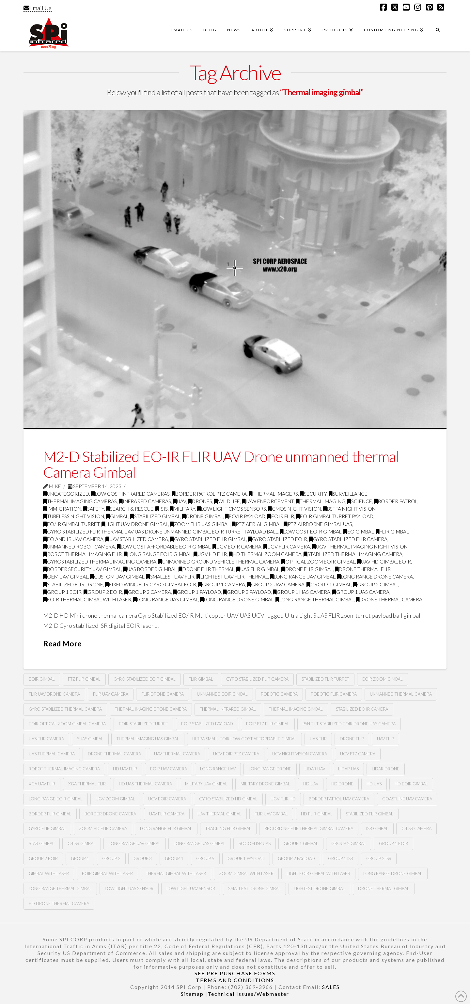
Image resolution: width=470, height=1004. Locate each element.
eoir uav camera (168, 768)
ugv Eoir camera (236, 546)
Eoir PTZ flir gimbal (268, 723)
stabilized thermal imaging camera (353, 554)
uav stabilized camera (136, 539)
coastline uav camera (407, 798)
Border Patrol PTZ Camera (209, 494)
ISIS (161, 509)
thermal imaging (320, 501)
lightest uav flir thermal (232, 576)
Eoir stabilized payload (207, 723)
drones (200, 501)
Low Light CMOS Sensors (231, 509)
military (182, 509)
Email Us (38, 7)
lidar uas (348, 768)
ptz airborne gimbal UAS (318, 524)
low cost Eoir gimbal (310, 531)
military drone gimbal (265, 783)
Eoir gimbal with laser (107, 873)
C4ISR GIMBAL (82, 843)
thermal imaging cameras (80, 501)
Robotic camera (279, 694)
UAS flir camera (46, 738)
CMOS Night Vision (294, 509)
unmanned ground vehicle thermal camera (218, 561)
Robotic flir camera (334, 694)
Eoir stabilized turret (143, 723)
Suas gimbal (90, 738)
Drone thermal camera (114, 753)
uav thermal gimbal (219, 813)
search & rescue (129, 509)
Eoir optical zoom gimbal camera (67, 723)
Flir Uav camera (110, 694)
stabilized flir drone (73, 584)
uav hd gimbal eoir (384, 561)
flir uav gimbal (271, 813)
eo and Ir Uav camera (73, 539)
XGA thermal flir (87, 783)
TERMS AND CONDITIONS (235, 980)
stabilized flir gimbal (369, 813)
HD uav (310, 783)
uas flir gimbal (257, 569)
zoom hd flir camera (103, 828)
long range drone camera (375, 576)
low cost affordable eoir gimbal (164, 546)
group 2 (111, 858)
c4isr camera (416, 828)
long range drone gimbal (237, 599)
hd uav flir (125, 768)
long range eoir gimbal (158, 554)
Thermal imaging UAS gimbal (148, 738)
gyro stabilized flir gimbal (208, 539)
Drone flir (352, 738)
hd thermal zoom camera (265, 554)
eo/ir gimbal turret (71, 524)
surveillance (348, 494)
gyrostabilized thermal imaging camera (99, 561)
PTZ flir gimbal (84, 679)
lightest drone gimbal (319, 888)
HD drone (342, 783)
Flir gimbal (201, 679)
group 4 (174, 858)
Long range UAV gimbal (135, 843)
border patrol (395, 501)
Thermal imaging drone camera (151, 709)
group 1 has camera (301, 592)
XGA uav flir (42, 783)
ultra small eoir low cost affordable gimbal (244, 738)
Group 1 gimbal (301, 843)
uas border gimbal (150, 569)
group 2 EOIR (43, 858)
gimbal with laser (49, 873)
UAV (179, 501)
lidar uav (315, 768)
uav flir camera (166, 813)
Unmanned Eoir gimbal (222, 694)
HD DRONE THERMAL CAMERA (59, 903)
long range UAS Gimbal (200, 843)
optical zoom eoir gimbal (318, 561)
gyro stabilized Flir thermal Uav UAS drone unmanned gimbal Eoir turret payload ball (160, 531)
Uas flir (318, 738)
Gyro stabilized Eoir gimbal (145, 679)
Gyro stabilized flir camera (257, 679)
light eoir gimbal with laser (318, 873)
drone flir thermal (206, 569)
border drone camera (110, 813)
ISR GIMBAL (377, 828)
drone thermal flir (363, 569)
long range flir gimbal (166, 828)
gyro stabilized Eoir (277, 539)
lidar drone (386, 768)
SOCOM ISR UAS (255, 843)
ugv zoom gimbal (115, 798)
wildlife (227, 501)
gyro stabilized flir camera (348, 539)
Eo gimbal (358, 531)
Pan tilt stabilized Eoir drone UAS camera (349, 723)
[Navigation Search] (437, 33)
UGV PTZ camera (357, 753)
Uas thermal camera (52, 753)
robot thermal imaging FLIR (82, 554)
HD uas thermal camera (145, 783)
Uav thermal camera (177, 753)
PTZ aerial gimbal (257, 524)
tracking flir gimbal (228, 828)
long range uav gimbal (302, 576)
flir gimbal (392, 531)
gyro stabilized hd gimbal (228, 798)
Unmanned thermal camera (401, 694)
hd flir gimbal (317, 813)
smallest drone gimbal (254, 888)
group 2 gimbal (375, 584)
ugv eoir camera (167, 798)
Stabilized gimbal (155, 516)
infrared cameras (145, 501)
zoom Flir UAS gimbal (200, 524)
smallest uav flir (170, 576)
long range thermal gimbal (314, 599)
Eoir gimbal (42, 679)
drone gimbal (202, 516)
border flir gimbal (50, 813)
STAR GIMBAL (42, 843)
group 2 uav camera (276, 584)
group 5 (205, 858)
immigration (62, 509)
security (313, 494)
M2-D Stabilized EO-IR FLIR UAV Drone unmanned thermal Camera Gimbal (221, 464)
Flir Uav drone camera (54, 694)
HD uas (374, 783)
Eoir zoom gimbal (382, 679)
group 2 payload (247, 592)
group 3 (142, 858)
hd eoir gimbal (411, 783)
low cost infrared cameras (130, 494)
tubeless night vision (73, 516)
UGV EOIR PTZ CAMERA (236, 753)
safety (93, 509)
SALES (331, 987)
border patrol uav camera (339, 798)
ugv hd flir (210, 554)
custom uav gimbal (117, 576)
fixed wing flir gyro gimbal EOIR (150, 584)
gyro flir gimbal (47, 828)
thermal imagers (273, 494)
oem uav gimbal (65, 576)
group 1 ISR (340, 858)
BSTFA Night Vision (349, 509)
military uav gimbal (206, 783)
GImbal (117, 516)
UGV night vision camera (299, 753)
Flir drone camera (162, 694)
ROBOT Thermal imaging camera (64, 768)
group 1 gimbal (328, 584)
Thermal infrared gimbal (228, 709)
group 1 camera (221, 584)
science (359, 501)
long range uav (218, 768)
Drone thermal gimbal (383, 888)
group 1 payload (197, 592)
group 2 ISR (378, 858)
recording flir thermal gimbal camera (308, 828)
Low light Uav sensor (190, 888)
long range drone (270, 768)
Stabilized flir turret (325, 679)
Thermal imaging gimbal (296, 709)
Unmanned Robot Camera (79, 546)
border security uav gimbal (82, 569)
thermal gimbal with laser (176, 873)
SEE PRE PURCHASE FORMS (235, 973)
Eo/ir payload (245, 516)
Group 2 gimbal (348, 843)
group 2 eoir (103, 592)
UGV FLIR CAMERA (286, 546)
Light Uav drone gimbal (135, 524)
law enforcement (268, 501)
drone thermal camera (389, 599)
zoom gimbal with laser (246, 873)
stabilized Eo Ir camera (362, 709)
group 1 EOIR (393, 843)
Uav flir (385, 738)
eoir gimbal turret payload (334, 516)
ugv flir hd (283, 798)
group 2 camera (147, 592)
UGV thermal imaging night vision (360, 546)
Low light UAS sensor (129, 888)
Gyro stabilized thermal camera (65, 709)
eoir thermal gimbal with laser (87, 599)
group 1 (80, 858)
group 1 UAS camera (360, 592)
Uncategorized (66, 494)
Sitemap (192, 994)
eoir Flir (280, 516)
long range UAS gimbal (165, 599)
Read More (62, 643)
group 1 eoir (62, 592)
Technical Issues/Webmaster (248, 994)
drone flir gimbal (307, 569)
